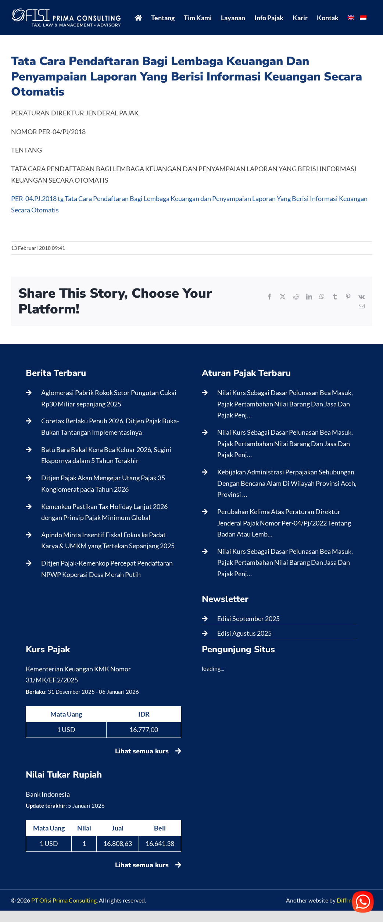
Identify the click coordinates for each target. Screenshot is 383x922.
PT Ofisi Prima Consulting (64, 900)
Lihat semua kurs (148, 751)
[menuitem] (351, 17)
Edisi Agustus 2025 (244, 633)
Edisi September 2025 (248, 618)
